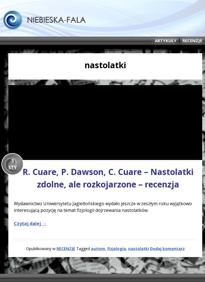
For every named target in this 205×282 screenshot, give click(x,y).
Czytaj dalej (30, 223)
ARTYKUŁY (165, 40)
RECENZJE (192, 40)
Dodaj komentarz (167, 248)
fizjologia (116, 248)
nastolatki (138, 248)
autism (98, 248)
